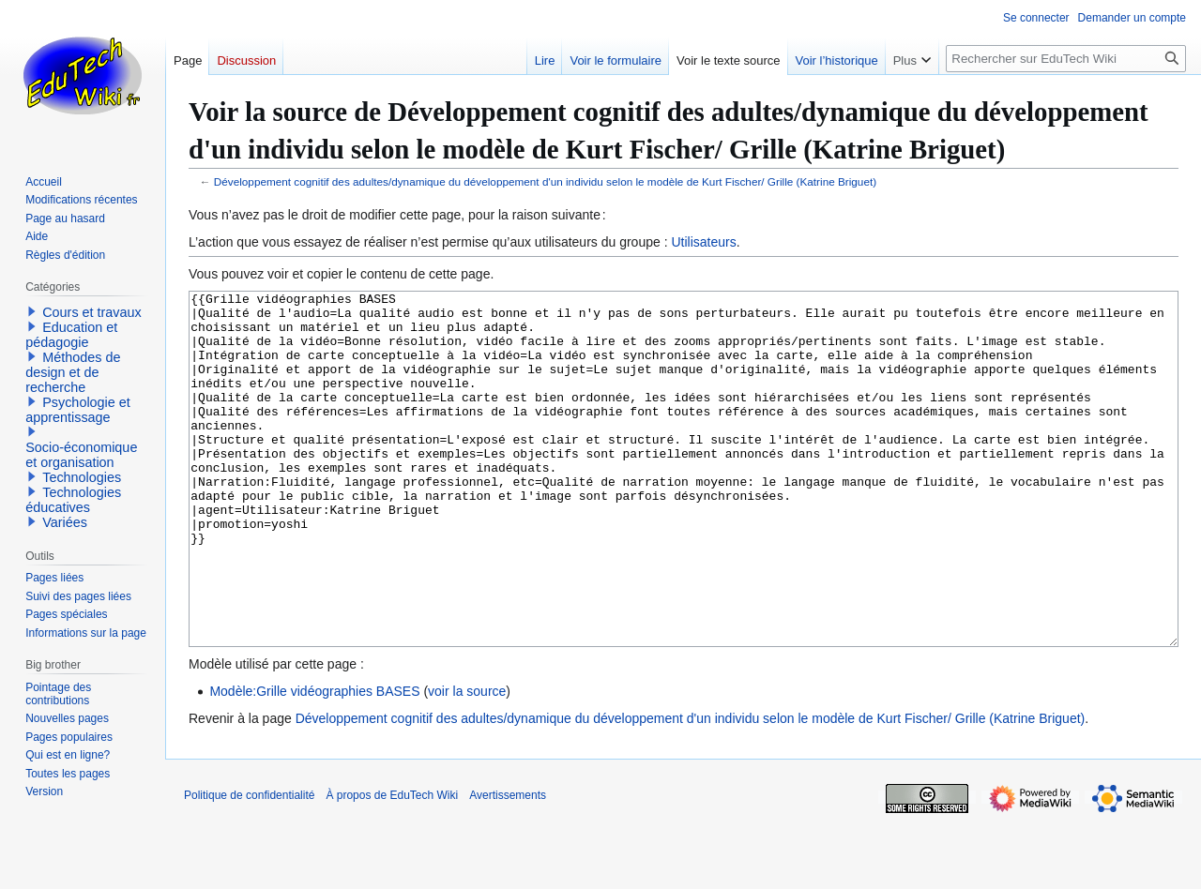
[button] (31, 311)
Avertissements (507, 865)
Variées (64, 522)
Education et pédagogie (71, 335)
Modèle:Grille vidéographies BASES (314, 761)
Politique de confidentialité (249, 865)
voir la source (467, 761)
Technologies (81, 477)
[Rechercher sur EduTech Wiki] (1066, 58)
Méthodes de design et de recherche (72, 372)
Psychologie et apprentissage (77, 410)
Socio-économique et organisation (81, 455)
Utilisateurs (703, 241)
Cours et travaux (92, 312)
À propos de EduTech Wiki (392, 865)
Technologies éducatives (73, 500)
